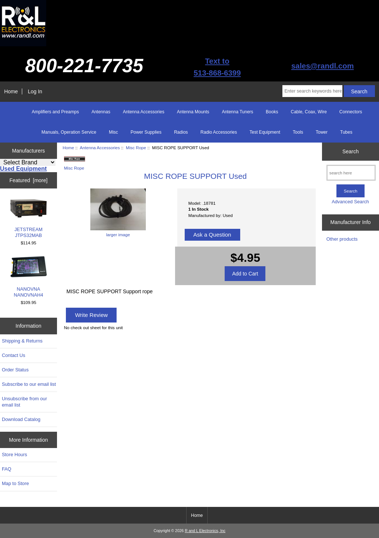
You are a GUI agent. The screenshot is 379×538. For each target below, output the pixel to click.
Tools (298, 132)
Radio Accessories (219, 132)
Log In (35, 91)
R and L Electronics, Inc (205, 531)
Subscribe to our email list (29, 384)
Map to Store (15, 483)
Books (272, 111)
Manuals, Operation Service (68, 132)
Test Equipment (264, 132)
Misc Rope (136, 147)
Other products (342, 239)
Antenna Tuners (237, 111)
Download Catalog (21, 419)
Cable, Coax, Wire (308, 111)
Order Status (15, 369)
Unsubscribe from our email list (24, 401)
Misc (113, 132)
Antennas (100, 111)
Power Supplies (146, 132)
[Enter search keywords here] (312, 91)
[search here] (351, 173)
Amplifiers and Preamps (55, 111)
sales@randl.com (322, 65)
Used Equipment (23, 169)
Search (350, 151)
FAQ (6, 469)
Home (11, 91)
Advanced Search (350, 201)
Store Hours (14, 454)
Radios (181, 132)
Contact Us (13, 355)
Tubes (346, 132)
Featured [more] (28, 180)
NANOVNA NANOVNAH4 (28, 277)
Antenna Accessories (100, 147)
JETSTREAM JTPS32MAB (28, 218)
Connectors (350, 111)
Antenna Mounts (193, 111)
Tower (322, 132)
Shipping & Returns (22, 341)
